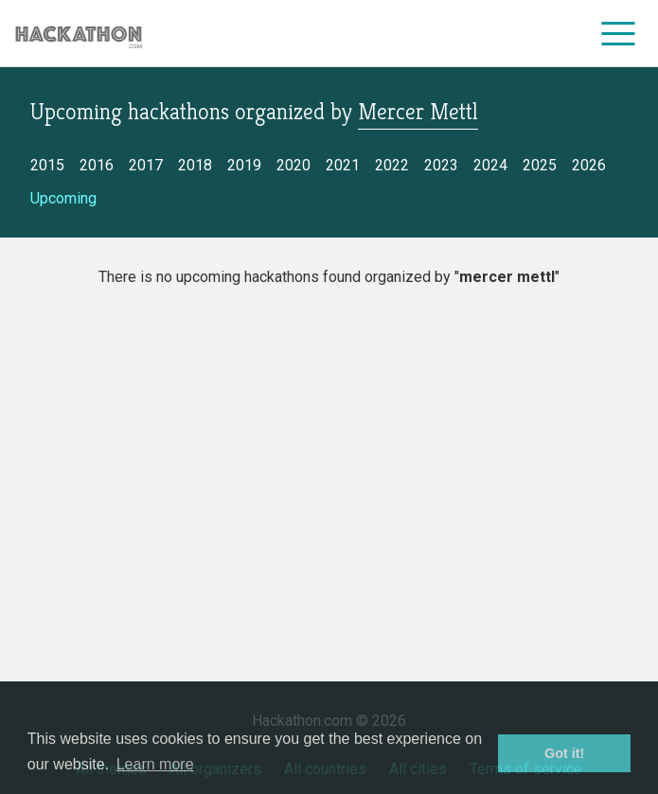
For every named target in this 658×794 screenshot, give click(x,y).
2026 (589, 165)
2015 (47, 165)
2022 (392, 165)
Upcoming (63, 198)
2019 (244, 165)
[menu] (619, 33)
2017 (146, 165)
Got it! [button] (564, 753)
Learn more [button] (155, 764)
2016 (97, 165)
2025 (540, 165)
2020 (293, 165)
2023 (441, 165)
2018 (195, 165)
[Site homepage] (78, 33)
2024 (490, 165)
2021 (343, 165)
